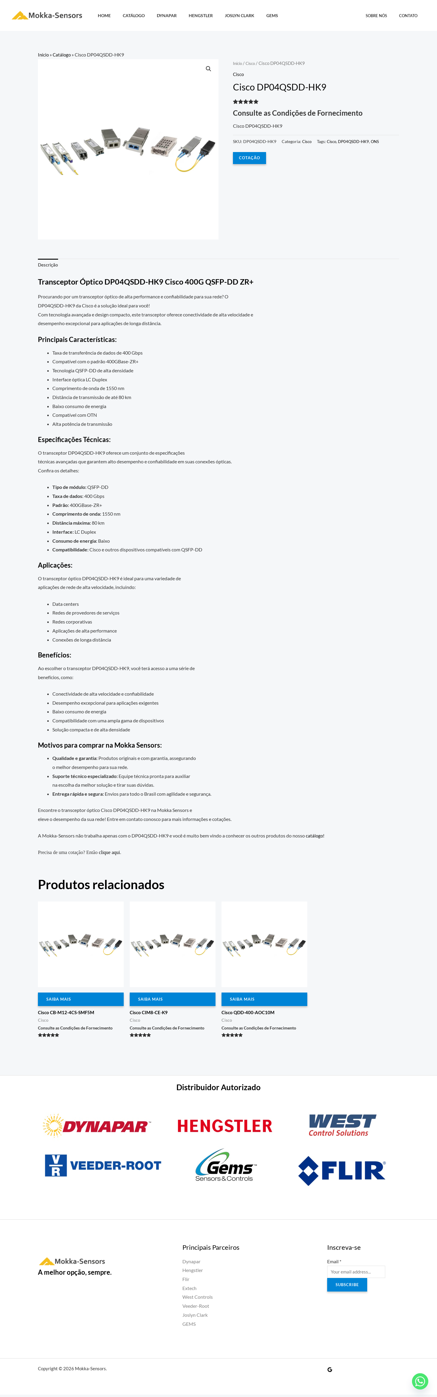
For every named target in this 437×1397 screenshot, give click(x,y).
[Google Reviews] (330, 1372)
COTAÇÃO (250, 157)
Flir (185, 1281)
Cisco (252, 63)
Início (43, 54)
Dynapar (158, 15)
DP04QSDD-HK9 (356, 141)
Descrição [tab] (49, 265)
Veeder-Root (195, 1308)
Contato (410, 15)
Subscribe (348, 1288)
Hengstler (189, 15)
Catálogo (129, 15)
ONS (379, 141)
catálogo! (315, 837)
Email (334, 1264)
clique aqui (109, 853)
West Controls (197, 1299)
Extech (189, 1290)
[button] (208, 69)
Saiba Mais (59, 1001)
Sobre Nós (382, 15)
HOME (102, 15)
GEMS (253, 15)
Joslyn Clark (224, 15)
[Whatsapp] (420, 1381)
